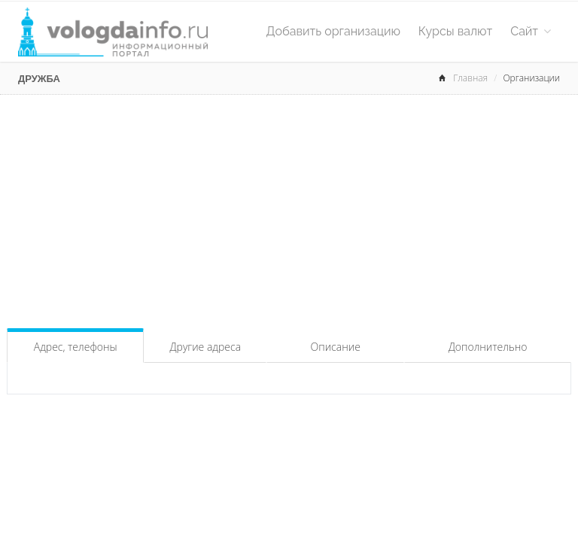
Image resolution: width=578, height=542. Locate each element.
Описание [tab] (335, 347)
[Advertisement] (289, 207)
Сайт (530, 31)
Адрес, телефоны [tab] (75, 347)
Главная (470, 78)
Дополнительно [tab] (488, 347)
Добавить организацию (333, 31)
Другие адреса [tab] (205, 347)
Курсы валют (455, 31)
